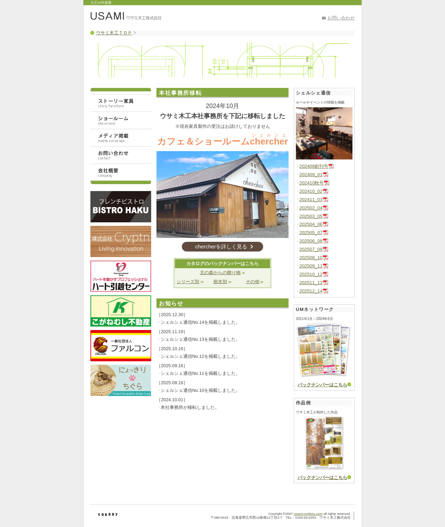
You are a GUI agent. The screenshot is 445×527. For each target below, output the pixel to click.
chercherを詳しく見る (221, 246)
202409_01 (311, 174)
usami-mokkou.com (308, 514)
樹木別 (220, 281)
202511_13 (311, 282)
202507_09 (311, 249)
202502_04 (311, 208)
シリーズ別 (188, 281)
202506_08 (311, 241)
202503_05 (311, 216)
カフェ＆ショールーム (222, 141)
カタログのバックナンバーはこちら (222, 263)
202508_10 (311, 257)
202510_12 (311, 274)
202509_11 (311, 266)
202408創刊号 (313, 166)
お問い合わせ (341, 17)
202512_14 (311, 291)
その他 (252, 281)
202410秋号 (311, 183)
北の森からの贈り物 (220, 272)
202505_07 (311, 232)
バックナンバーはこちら (322, 384)
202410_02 (311, 191)
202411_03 (311, 199)
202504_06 (311, 224)
